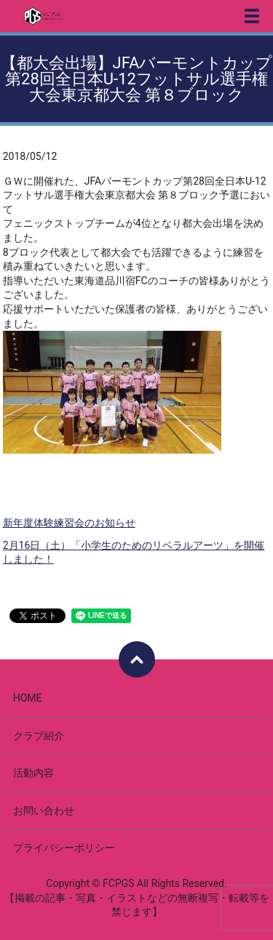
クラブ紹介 (38, 736)
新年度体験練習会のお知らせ (69, 523)
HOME (27, 698)
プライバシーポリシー (64, 847)
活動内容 (33, 773)
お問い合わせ (43, 810)
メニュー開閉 (252, 16)
